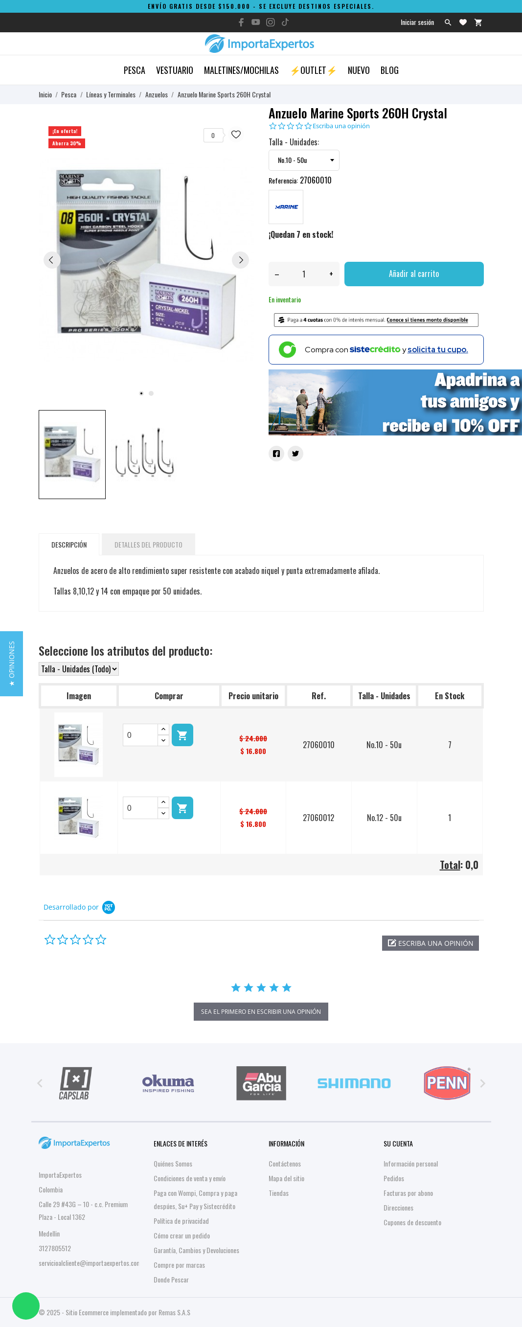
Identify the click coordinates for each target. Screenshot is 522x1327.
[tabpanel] (146, 259)
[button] (430, 943)
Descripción (69, 544)
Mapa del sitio (286, 1178)
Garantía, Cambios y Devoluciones (196, 1250)
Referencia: (283, 180)
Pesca (134, 70)
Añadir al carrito (414, 273)
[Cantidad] (304, 274)
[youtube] (256, 22)
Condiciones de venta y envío (190, 1178)
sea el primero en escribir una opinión (261, 1011)
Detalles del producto (148, 544)
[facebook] (241, 22)
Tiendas (279, 1193)
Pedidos (394, 1178)
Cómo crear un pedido (182, 1235)
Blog (390, 70)
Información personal (411, 1163)
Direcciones (398, 1207)
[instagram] (270, 22)
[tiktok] (285, 22)
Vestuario (174, 70)
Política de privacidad (181, 1220)
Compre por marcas (179, 1264)
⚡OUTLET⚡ (313, 70)
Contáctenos (285, 1163)
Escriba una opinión (341, 126)
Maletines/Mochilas (241, 70)
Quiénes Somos (173, 1163)
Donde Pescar (171, 1279)
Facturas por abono (408, 1193)
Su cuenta (398, 1143)
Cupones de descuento (412, 1222)
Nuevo (359, 70)
